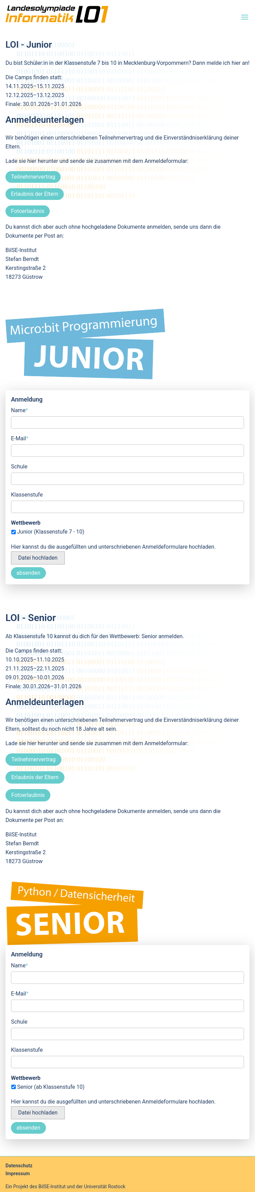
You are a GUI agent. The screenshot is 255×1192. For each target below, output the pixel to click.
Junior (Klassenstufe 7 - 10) (50, 531)
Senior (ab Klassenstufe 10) (51, 1087)
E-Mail (19, 438)
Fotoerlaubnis (27, 211)
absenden (28, 573)
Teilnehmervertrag (33, 177)
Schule (19, 466)
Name (19, 410)
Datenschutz (19, 1165)
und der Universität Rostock (95, 1186)
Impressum (17, 1173)
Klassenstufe (27, 494)
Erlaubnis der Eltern (34, 194)
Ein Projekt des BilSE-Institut (35, 1186)
